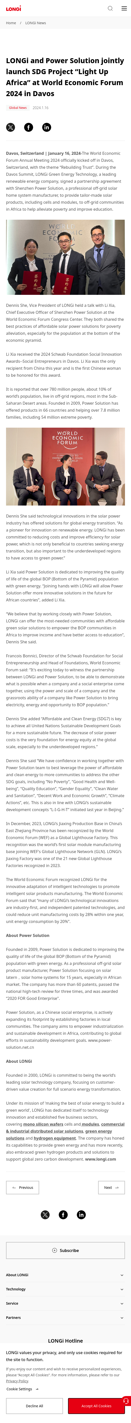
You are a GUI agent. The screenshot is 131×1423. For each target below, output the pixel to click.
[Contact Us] (126, 1401)
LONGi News (35, 22)
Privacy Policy (17, 1381)
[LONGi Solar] (13, 8)
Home (11, 22)
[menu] (124, 8)
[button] (110, 8)
